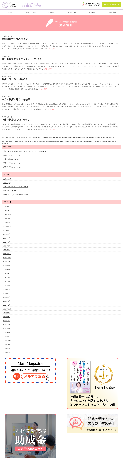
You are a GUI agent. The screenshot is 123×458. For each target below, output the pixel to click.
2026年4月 (6, 206)
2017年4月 (6, 317)
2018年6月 (6, 297)
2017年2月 (6, 325)
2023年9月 (6, 262)
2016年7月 (6, 352)
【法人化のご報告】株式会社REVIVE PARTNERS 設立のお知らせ (24, 151)
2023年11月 (7, 254)
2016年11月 (7, 336)
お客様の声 (72, 12)
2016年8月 (6, 348)
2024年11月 (7, 230)
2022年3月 (6, 281)
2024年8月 (6, 234)
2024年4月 (6, 242)
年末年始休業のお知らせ (11, 159)
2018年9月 (6, 289)
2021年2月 (6, 285)
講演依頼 (51, 12)
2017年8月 (6, 313)
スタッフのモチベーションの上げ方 (16, 187)
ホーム (10, 12)
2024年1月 (6, 250)
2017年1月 (6, 328)
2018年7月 (6, 293)
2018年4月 (6, 301)
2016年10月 (7, 340)
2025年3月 (6, 222)
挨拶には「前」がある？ (15, 79)
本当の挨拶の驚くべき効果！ (17, 99)
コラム (7, 183)
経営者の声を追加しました (12, 155)
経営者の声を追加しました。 (12, 167)
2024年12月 (7, 226)
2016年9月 (6, 344)
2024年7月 (6, 238)
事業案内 (112, 12)
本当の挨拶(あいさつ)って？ (17, 119)
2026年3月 (6, 210)
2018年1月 (6, 305)
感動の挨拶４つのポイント (16, 39)
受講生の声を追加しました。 (12, 163)
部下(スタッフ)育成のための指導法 (15, 194)
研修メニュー (31, 12)
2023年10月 (7, 258)
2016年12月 (7, 332)
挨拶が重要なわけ (10, 191)
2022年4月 (6, 277)
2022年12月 (7, 269)
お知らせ (7, 179)
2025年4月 (6, 218)
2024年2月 (6, 246)
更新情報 (92, 12)
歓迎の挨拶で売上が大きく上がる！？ (22, 59)
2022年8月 (6, 273)
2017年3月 (6, 321)
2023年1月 (6, 265)
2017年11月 (7, 309)
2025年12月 (7, 214)
